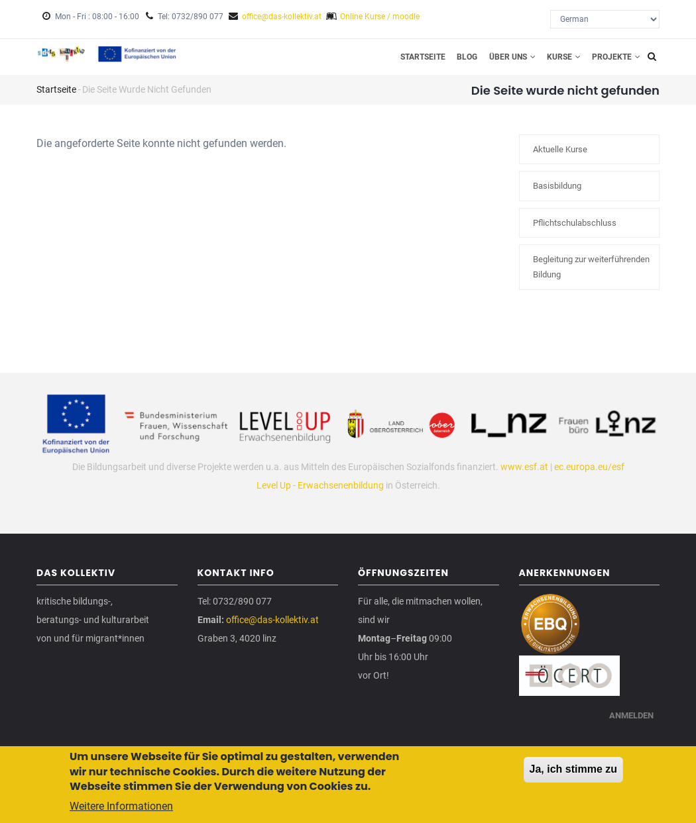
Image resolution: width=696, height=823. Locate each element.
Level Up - (277, 492)
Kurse (557, 60)
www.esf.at (524, 474)
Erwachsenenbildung (341, 492)
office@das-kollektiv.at (281, 16)
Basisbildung (557, 194)
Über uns (501, 60)
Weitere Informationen (121, 809)
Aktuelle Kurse (560, 157)
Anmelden (630, 727)
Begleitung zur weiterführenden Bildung (591, 274)
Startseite (403, 60)
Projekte (614, 60)
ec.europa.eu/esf (589, 474)
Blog (451, 60)
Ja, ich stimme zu (574, 772)
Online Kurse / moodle (380, 16)
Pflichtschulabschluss (574, 230)
